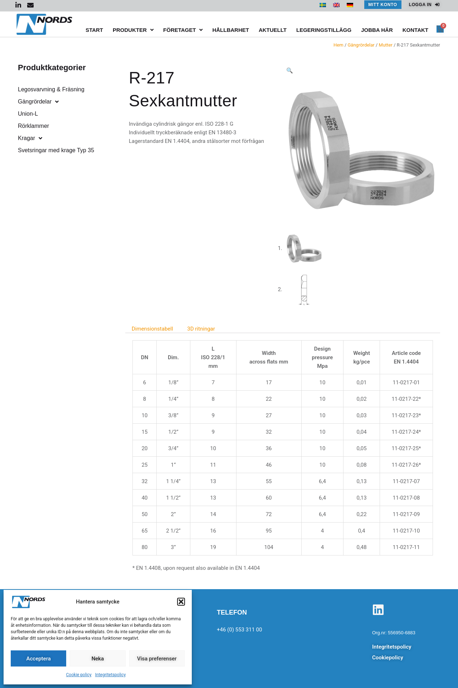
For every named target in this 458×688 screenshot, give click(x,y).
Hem (338, 45)
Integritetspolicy (110, 674)
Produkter (133, 30)
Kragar (30, 138)
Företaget (183, 30)
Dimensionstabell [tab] (152, 329)
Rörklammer (33, 126)
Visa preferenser (156, 658)
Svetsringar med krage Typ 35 (56, 150)
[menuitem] (323, 5)
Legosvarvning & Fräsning (51, 89)
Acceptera (38, 658)
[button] (181, 601)
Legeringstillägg (323, 30)
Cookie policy (79, 674)
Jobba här (377, 30)
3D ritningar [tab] (201, 329)
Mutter (386, 45)
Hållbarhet (230, 30)
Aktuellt (273, 30)
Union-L (28, 114)
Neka (98, 658)
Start (94, 30)
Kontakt (415, 30)
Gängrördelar (361, 45)
